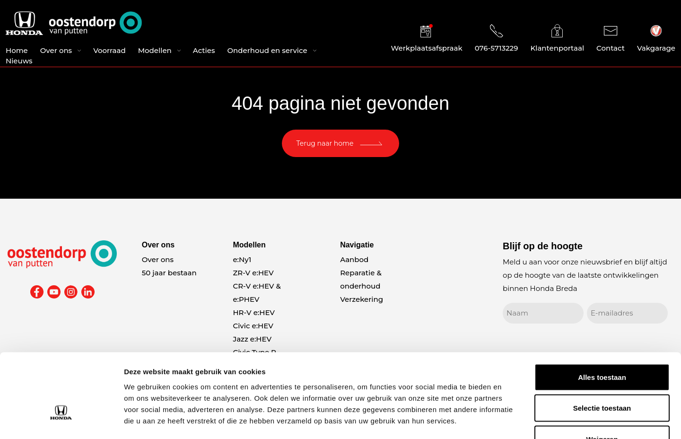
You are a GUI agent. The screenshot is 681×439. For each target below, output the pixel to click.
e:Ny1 (242, 259)
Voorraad (109, 51)
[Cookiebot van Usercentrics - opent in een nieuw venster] (61, 420)
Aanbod (354, 259)
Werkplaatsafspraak (427, 39)
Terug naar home (325, 143)
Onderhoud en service (267, 51)
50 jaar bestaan (169, 272)
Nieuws (19, 61)
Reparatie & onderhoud (361, 279)
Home (17, 51)
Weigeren (602, 377)
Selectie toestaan (602, 346)
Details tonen (511, 420)
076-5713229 (496, 39)
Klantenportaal (557, 39)
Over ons (56, 51)
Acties (204, 51)
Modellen (155, 51)
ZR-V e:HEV (253, 272)
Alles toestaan (602, 315)
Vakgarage (656, 39)
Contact (610, 39)
